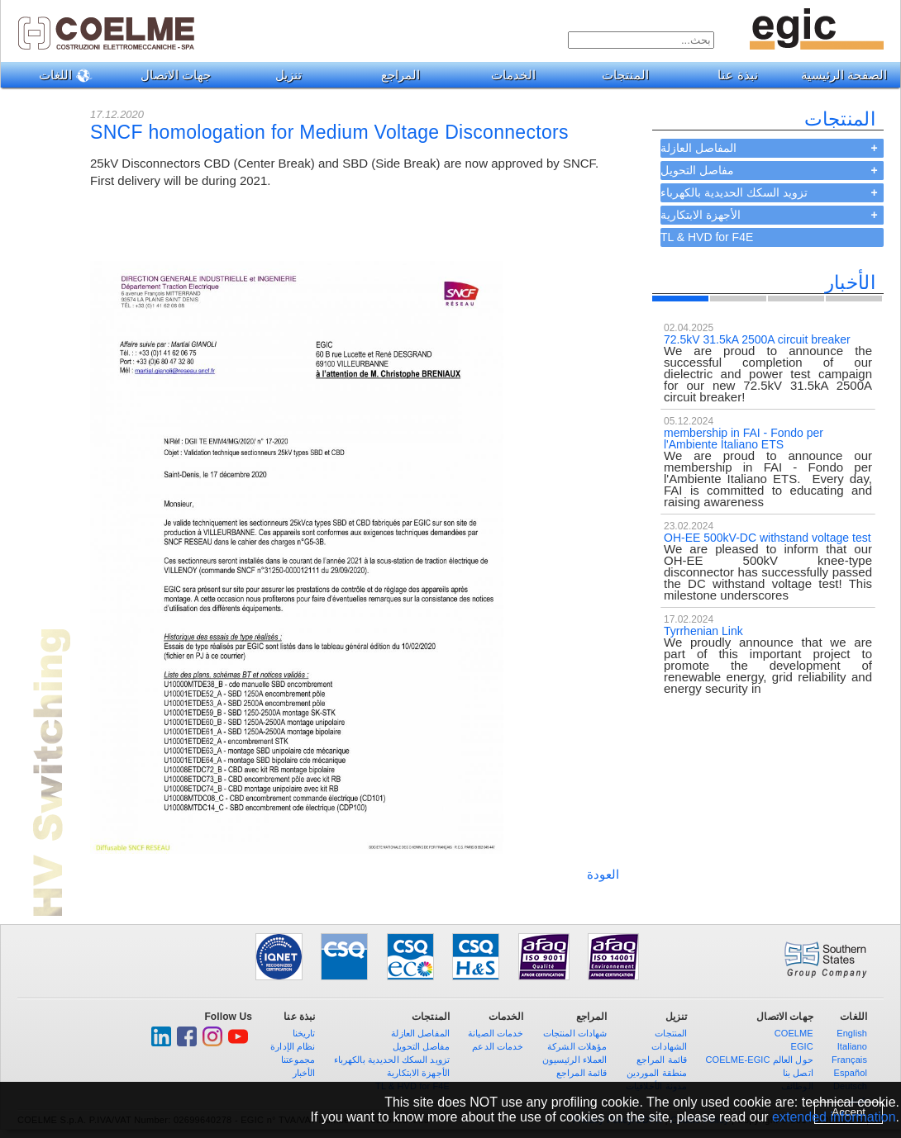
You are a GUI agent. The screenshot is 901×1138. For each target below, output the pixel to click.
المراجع (394, 75)
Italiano (852, 1046)
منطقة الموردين (657, 1073)
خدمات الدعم (497, 1046)
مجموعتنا (298, 1060)
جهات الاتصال (169, 75)
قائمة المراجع (581, 1073)
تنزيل (282, 75)
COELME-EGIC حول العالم (759, 1060)
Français (849, 1060)
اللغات (59, 75)
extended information (833, 1117)
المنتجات (619, 75)
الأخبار (304, 1073)
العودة (603, 874)
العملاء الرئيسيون (575, 1060)
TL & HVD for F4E (706, 237)
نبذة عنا (731, 75)
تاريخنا (304, 1033)
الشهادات (669, 1046)
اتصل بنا (798, 1073)
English (852, 1033)
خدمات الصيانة (495, 1033)
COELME (794, 1033)
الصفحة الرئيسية (844, 75)
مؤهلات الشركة (577, 1046)
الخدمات (507, 75)
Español (850, 1073)
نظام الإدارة (292, 1046)
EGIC (801, 1046)
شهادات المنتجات (575, 1033)
